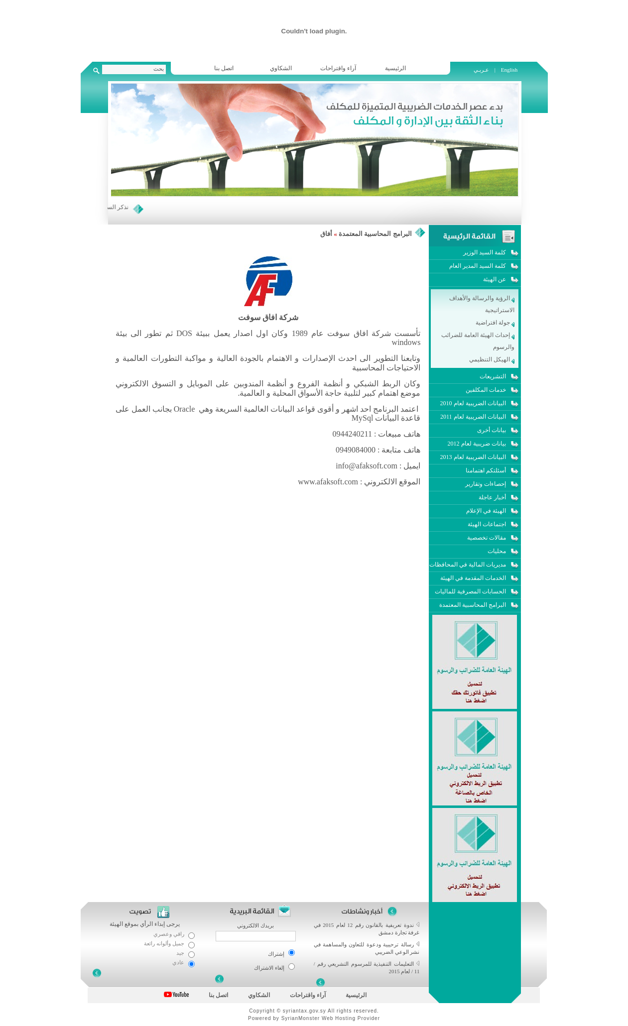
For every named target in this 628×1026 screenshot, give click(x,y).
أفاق (326, 233)
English (509, 70)
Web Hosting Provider (351, 1018)
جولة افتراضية (495, 322)
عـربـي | (485, 70)
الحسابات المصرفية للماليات (470, 591)
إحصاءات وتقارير (485, 483)
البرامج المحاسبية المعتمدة (375, 233)
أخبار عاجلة (492, 497)
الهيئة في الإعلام (486, 510)
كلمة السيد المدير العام (477, 265)
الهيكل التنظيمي (491, 359)
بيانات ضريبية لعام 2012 (477, 443)
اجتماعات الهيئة (487, 524)
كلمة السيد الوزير (484, 252)
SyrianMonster (300, 1018)
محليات (497, 551)
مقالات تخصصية (486, 537)
